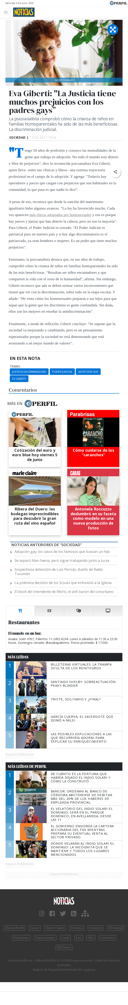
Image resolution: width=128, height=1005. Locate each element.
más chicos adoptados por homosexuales (60, 215)
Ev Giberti (19, 379)
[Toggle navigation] (7, 12)
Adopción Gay (88, 372)
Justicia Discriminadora (29, 372)
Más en (32, 403)
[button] (115, 172)
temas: (15, 366)
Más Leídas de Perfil (27, 766)
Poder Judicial (62, 372)
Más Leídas (18, 657)
